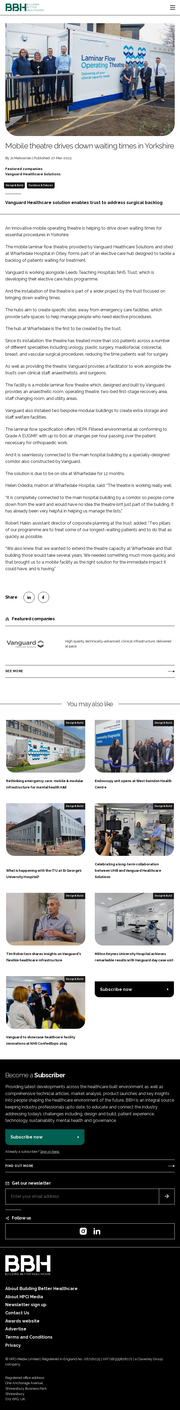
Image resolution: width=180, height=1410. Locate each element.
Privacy (13, 1345)
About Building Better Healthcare (41, 1288)
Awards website (22, 1321)
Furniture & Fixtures (41, 185)
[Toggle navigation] (173, 7)
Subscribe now (116, 989)
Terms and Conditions (29, 1337)
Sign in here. (50, 1152)
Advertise (15, 1328)
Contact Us (17, 1312)
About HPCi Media (24, 1296)
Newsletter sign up (25, 1304)
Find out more (19, 1166)
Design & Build (14, 185)
